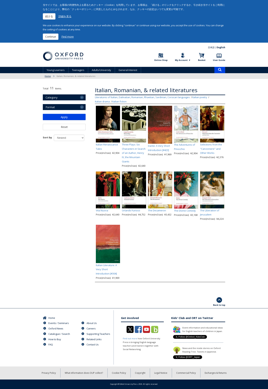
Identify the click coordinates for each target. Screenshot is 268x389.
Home (48, 76)
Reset (64, 127)
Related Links (94, 339)
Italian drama (102, 101)
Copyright (140, 372)
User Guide (219, 60)
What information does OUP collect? (84, 372)
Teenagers (78, 70)
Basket (201, 60)
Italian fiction (119, 101)
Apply (64, 117)
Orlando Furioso (131, 210)
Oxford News (55, 328)
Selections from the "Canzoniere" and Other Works (211, 149)
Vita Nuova (102, 210)
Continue (50, 36)
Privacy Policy (49, 372)
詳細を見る (64, 16)
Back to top (219, 305)
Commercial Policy (186, 372)
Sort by (47, 137)
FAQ (50, 344)
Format (50, 107)
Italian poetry (199, 97)
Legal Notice (160, 372)
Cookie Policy (119, 372)
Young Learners (56, 70)
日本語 (211, 47)
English (221, 47)
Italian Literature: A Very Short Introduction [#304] (106, 269)
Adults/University (101, 70)
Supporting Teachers (98, 334)
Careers (91, 328)
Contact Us (93, 344)
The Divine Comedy (185, 210)
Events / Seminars (58, 323)
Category (52, 97)
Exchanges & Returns (215, 372)
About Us (92, 323)
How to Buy (54, 339)
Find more (67, 36)
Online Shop (161, 60)
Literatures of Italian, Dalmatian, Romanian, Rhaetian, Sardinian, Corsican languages (142, 97)
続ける (49, 16)
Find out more (130, 338)
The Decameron (157, 210)
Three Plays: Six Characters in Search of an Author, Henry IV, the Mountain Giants (134, 153)
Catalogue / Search (59, 334)
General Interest (128, 70)
